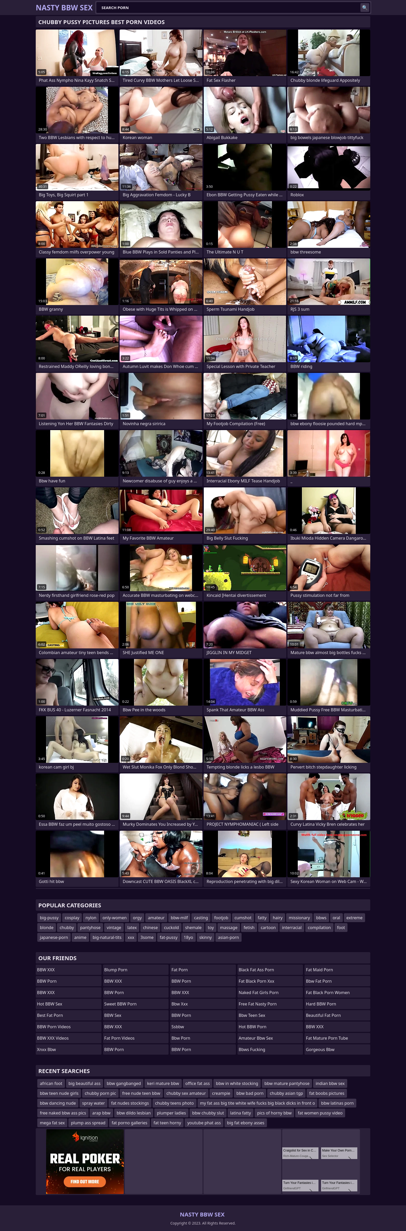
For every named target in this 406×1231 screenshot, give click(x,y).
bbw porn (180, 1038)
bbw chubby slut (208, 1113)
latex (132, 927)
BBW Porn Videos (54, 1027)
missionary (299, 918)
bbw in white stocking (237, 1083)
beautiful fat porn (323, 1015)
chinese (150, 927)
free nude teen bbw (141, 1093)
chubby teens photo (174, 1103)
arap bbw (101, 1113)
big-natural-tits (107, 937)
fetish (249, 927)
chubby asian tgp (286, 1093)
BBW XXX (46, 970)
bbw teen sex (252, 1015)
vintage (114, 927)
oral (336, 918)
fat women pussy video (320, 1113)
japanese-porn (54, 937)
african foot (51, 1083)
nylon (90, 918)
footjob (221, 918)
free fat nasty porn (258, 1004)
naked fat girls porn (259, 992)
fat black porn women (328, 992)
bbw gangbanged (124, 1083)
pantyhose (90, 927)
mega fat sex (52, 1123)
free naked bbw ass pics (63, 1113)
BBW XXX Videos (53, 1038)
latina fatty (240, 1113)
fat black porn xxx (256, 981)
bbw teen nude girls (59, 1093)
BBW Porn (47, 981)
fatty (262, 918)
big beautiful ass (85, 1083)
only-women (115, 918)
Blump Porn (115, 970)
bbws (321, 918)
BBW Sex (112, 1015)
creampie (221, 1093)
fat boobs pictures (326, 1093)
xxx (131, 937)
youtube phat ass (204, 1123)
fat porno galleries (129, 1123)
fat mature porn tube (327, 1038)
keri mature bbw (163, 1083)
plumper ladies (171, 1113)
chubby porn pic (100, 1093)
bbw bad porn (250, 1093)
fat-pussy (169, 937)
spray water (93, 1103)
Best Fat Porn (50, 1015)
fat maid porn (319, 970)
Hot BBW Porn (252, 1027)
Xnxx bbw (46, 1049)
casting (201, 918)
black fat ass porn (256, 970)
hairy (277, 918)
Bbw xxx (179, 1004)
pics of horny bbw (274, 1113)
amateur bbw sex (256, 1038)
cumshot (243, 918)
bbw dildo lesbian (134, 1113)
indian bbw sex (330, 1083)
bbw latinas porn (337, 1103)
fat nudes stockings (130, 1103)
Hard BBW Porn (321, 1004)
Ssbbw (177, 1027)
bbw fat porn (319, 981)
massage (228, 927)
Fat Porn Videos (119, 1038)
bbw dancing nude (58, 1103)
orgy (137, 918)
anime (80, 937)
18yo (188, 937)
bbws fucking (252, 1049)
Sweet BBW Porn (120, 1004)
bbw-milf (179, 918)
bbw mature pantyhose (286, 1083)
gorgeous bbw (320, 1049)
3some (146, 937)
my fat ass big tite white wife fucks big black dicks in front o (257, 1103)
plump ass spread (88, 1123)
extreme (354, 918)
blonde (46, 927)
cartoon (268, 927)
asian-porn (228, 937)
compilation (319, 927)
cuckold (171, 927)
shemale (193, 927)
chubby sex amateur (186, 1093)
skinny (205, 937)
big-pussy (49, 918)
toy (211, 927)
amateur (156, 918)
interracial (292, 927)
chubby (67, 927)
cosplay (72, 918)
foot (341, 927)
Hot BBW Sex (49, 1004)
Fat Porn (179, 970)
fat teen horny (167, 1123)
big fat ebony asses (245, 1123)
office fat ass (197, 1083)
